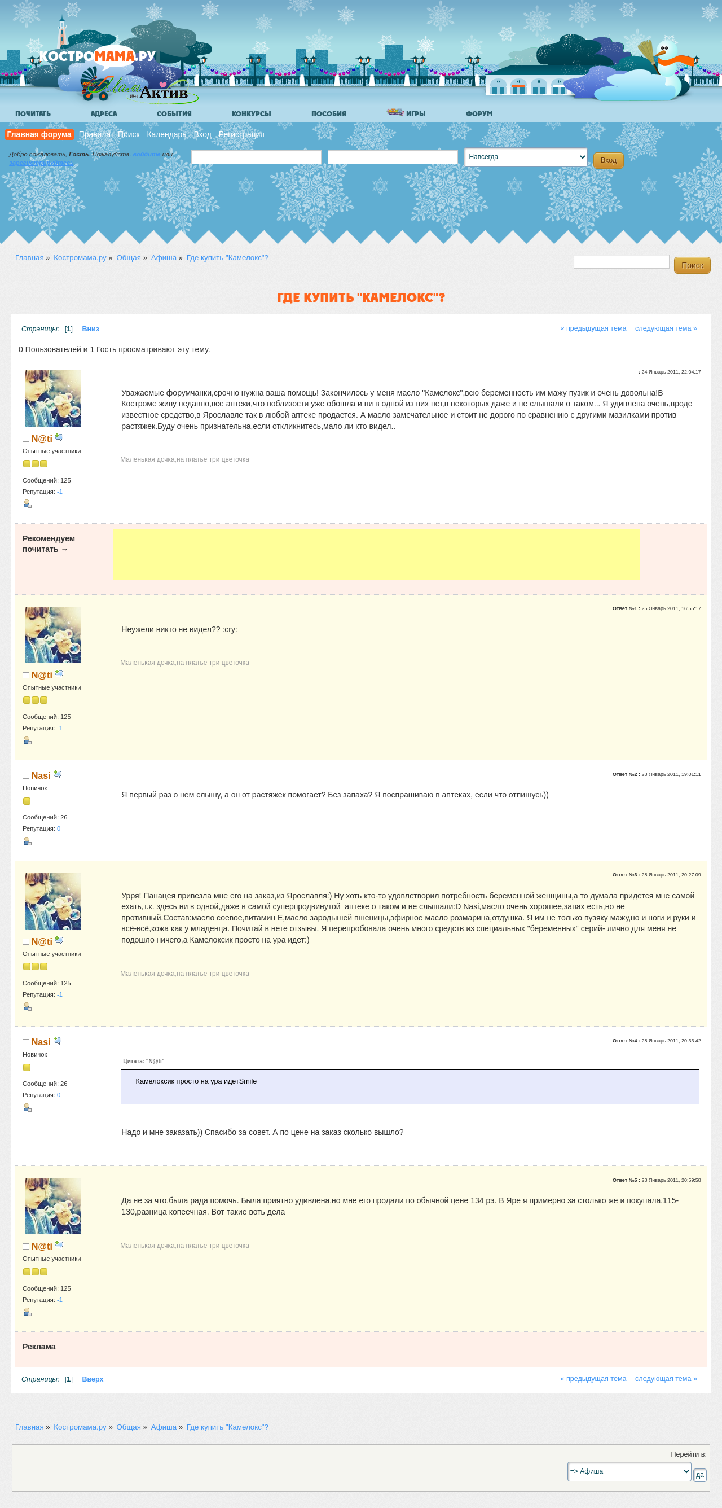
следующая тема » (666, 328)
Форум (479, 114)
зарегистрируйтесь (41, 162)
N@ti (42, 438)
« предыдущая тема (593, 328)
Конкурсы (251, 114)
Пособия (328, 114)
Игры (406, 113)
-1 (60, 491)
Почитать (33, 114)
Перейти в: (689, 1454)
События (174, 114)
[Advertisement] (376, 554)
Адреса (104, 114)
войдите (147, 154)
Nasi (41, 775)
